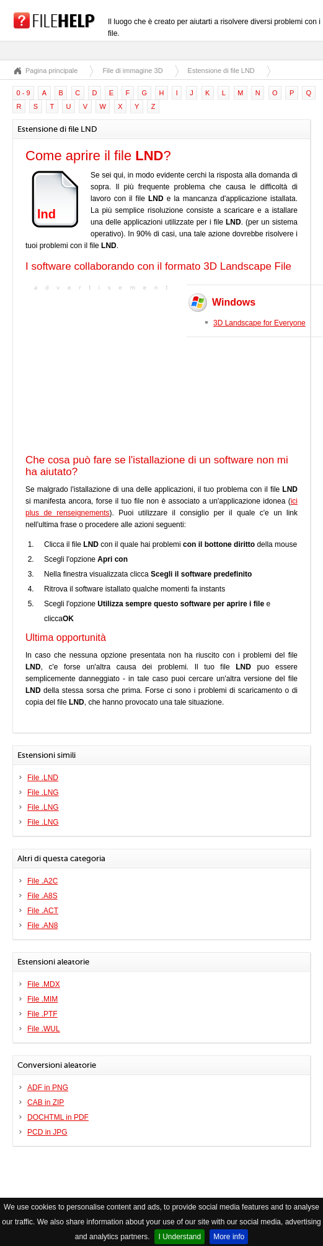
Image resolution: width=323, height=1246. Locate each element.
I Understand (179, 1236)
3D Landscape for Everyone (259, 323)
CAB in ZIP (45, 1102)
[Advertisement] (102, 371)
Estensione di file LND (221, 70)
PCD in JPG (47, 1132)
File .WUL (43, 1029)
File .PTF (42, 1014)
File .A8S (42, 896)
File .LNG (43, 792)
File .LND (42, 777)
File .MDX (43, 984)
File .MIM (42, 999)
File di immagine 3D (132, 70)
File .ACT (42, 910)
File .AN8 (42, 925)
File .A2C (42, 881)
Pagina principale (51, 70)
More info (228, 1236)
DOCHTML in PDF (58, 1117)
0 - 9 (23, 93)
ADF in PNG (47, 1087)
